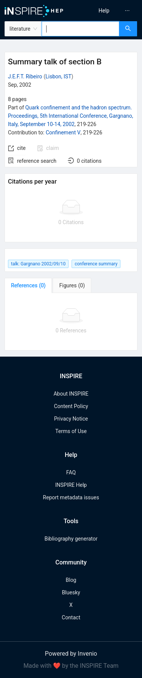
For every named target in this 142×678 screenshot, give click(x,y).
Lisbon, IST (58, 76)
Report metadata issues (71, 497)
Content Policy (71, 406)
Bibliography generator (70, 539)
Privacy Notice (71, 419)
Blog (71, 580)
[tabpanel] (71, 322)
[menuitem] (103, 10)
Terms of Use (71, 431)
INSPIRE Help (71, 485)
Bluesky (71, 592)
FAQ (71, 472)
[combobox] (80, 28)
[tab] (28, 285)
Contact (71, 617)
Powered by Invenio (71, 653)
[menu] (107, 10)
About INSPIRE (70, 394)
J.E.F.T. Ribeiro (25, 76)
